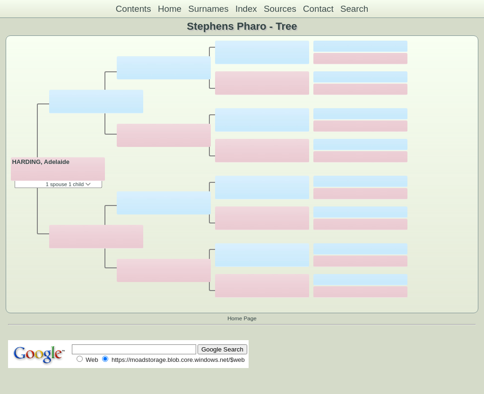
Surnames (208, 9)
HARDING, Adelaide (40, 161)
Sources (280, 9)
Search (354, 9)
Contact (318, 9)
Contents (133, 9)
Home (170, 9)
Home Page (242, 318)
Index (246, 9)
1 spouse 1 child (68, 184)
